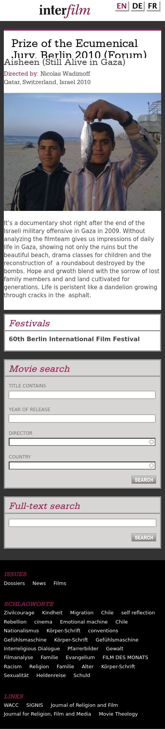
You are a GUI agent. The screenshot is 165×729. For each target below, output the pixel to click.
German (137, 5)
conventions (103, 630)
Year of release (29, 409)
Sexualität (16, 675)
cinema (43, 622)
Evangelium (80, 657)
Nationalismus (21, 630)
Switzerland (39, 82)
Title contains (27, 386)
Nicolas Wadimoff (65, 73)
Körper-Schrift (63, 630)
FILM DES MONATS (125, 657)
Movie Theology (118, 714)
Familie (49, 657)
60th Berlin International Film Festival (74, 339)
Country (20, 457)
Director (20, 433)
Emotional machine (84, 622)
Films (60, 583)
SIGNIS (34, 705)
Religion (39, 666)
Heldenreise (51, 675)
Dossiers (14, 583)
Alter (88, 666)
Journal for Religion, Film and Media (47, 714)
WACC (11, 705)
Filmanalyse (18, 657)
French (152, 5)
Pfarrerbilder (82, 648)
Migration (81, 613)
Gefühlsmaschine (25, 640)
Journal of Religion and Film (84, 705)
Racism (13, 666)
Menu (9, 12)
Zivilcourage (19, 613)
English (121, 5)
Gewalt (114, 648)
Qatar (11, 82)
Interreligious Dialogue (32, 648)
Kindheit (52, 613)
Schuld (82, 675)
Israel (67, 82)
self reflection (138, 613)
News (39, 583)
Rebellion (15, 622)
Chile (107, 613)
